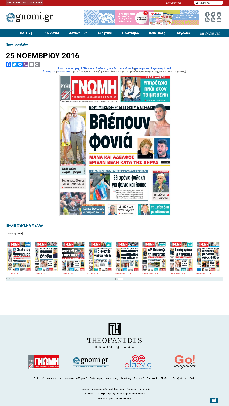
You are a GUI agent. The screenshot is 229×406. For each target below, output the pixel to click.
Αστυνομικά (78, 33)
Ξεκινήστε (49, 71)
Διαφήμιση (132, 389)
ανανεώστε (63, 71)
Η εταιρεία (84, 389)
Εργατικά (138, 378)
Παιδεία (165, 378)
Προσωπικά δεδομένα (101, 389)
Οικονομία (152, 378)
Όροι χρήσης (119, 389)
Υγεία (192, 378)
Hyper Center (125, 398)
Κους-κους (157, 33)
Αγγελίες (184, 33)
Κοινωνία (52, 33)
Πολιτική (25, 33)
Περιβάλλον (180, 378)
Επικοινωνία (144, 389)
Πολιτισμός (131, 33)
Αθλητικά (104, 33)
